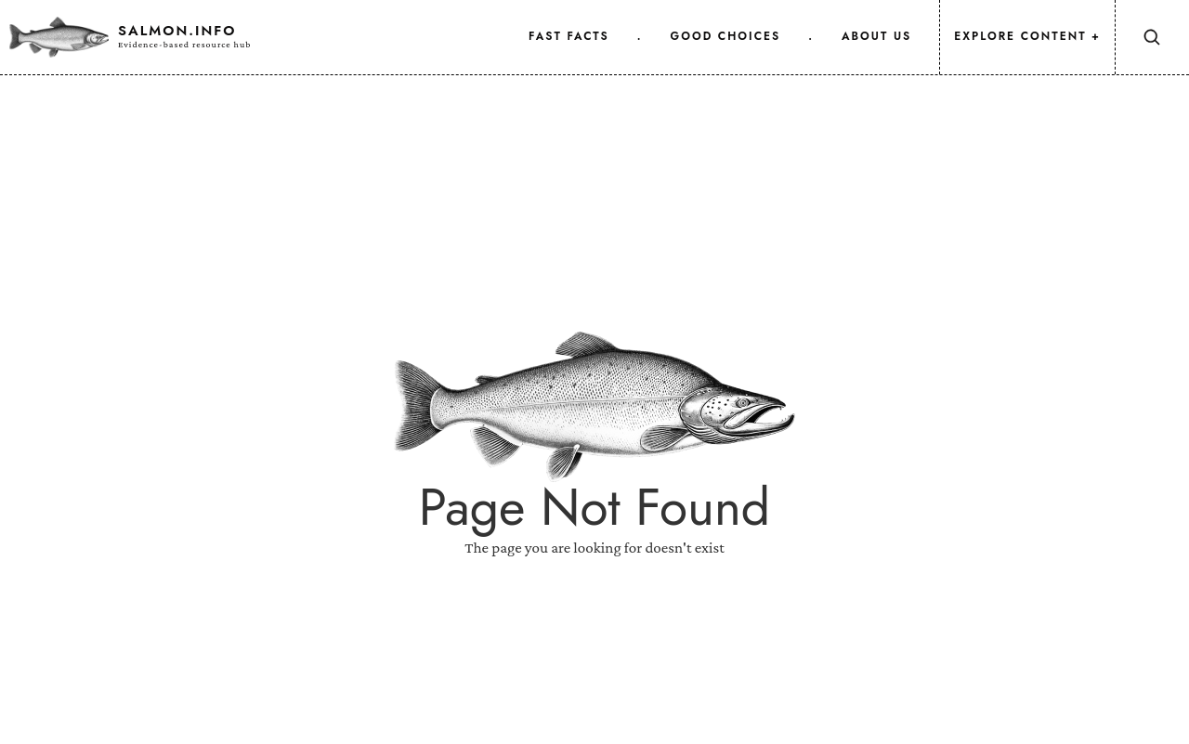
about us (876, 36)
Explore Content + (1027, 36)
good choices (726, 36)
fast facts (569, 36)
